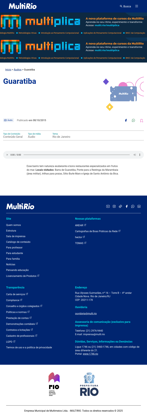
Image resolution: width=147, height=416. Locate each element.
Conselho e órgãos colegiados (24, 306)
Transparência (15, 287)
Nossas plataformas (88, 218)
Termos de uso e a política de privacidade (29, 347)
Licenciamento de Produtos (22, 275)
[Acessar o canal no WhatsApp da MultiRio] (133, 206)
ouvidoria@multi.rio (86, 313)
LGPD (11, 341)
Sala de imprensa (15, 236)
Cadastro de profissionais (21, 335)
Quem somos (13, 225)
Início (8, 69)
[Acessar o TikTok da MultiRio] (120, 206)
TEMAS (81, 243)
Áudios (17, 69)
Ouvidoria (81, 307)
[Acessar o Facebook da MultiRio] (127, 206)
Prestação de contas (19, 318)
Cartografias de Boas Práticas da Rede (98, 231)
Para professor (14, 247)
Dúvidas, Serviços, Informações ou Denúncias (103, 341)
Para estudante (14, 253)
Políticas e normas (18, 312)
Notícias (10, 264)
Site (8, 218)
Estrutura (11, 230)
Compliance (14, 300)
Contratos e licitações (19, 329)
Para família (13, 258)
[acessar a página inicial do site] (22, 6)
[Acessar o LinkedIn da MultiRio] (139, 206)
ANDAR (80, 225)
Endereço (81, 287)
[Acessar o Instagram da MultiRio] (114, 206)
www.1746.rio (90, 353)
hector (80, 237)
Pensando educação (17, 270)
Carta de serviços (17, 294)
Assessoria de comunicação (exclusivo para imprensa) (102, 323)
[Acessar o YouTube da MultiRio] (108, 206)
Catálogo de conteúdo (18, 241)
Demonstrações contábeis (22, 323)
